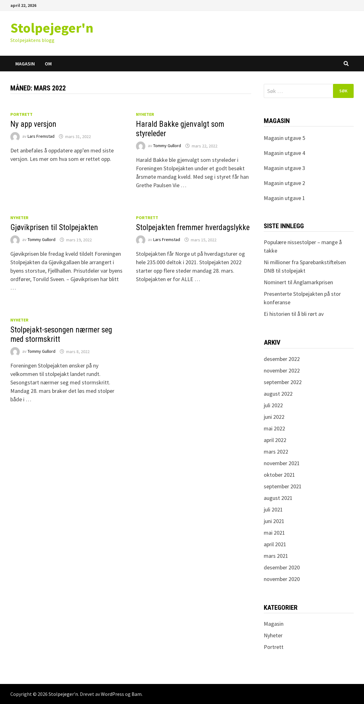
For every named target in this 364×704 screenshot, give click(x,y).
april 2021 (275, 544)
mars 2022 (276, 451)
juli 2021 (273, 509)
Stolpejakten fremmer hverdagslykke (193, 227)
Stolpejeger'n (51, 27)
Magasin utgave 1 (284, 198)
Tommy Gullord (167, 146)
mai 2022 (274, 428)
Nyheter (145, 114)
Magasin (25, 63)
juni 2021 (274, 521)
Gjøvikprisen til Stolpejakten (54, 227)
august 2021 (278, 497)
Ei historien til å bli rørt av (294, 313)
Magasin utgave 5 (284, 137)
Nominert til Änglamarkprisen (298, 282)
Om (48, 63)
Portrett (21, 114)
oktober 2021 (279, 474)
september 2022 (283, 382)
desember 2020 (282, 567)
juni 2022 (274, 416)
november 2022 (282, 370)
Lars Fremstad (41, 136)
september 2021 (283, 486)
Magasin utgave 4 (284, 153)
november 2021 (282, 463)
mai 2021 (274, 532)
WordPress (112, 694)
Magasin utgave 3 (284, 168)
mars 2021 (276, 555)
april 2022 (275, 440)
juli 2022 (273, 405)
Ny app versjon (33, 124)
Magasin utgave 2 (284, 183)
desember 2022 (282, 358)
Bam (137, 694)
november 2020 (282, 579)
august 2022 (278, 393)
